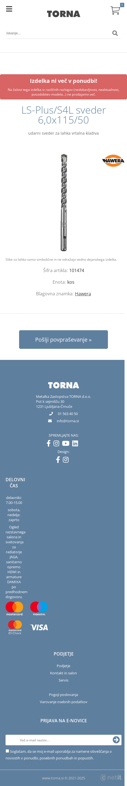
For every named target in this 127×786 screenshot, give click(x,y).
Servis (63, 680)
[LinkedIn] (76, 444)
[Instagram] (57, 444)
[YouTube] (67, 444)
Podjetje (63, 665)
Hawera (83, 294)
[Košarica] (115, 9)
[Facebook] (49, 444)
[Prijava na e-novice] (116, 740)
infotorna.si (68, 420)
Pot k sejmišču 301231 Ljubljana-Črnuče (54, 404)
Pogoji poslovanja (63, 694)
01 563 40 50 (68, 413)
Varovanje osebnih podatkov (63, 701)
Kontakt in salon (63, 672)
